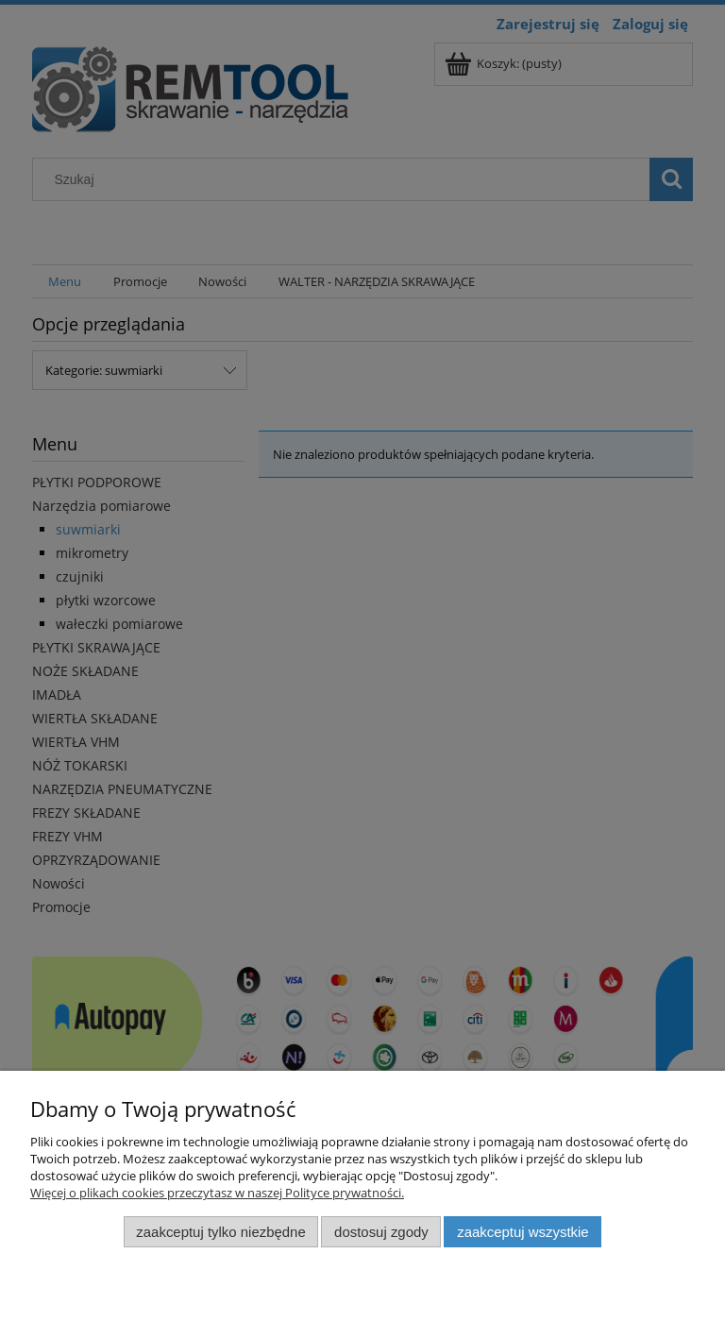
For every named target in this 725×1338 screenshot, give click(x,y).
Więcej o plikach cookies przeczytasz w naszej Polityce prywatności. (217, 1192)
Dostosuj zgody (381, 1232)
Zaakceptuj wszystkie (522, 1232)
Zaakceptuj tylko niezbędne (220, 1232)
